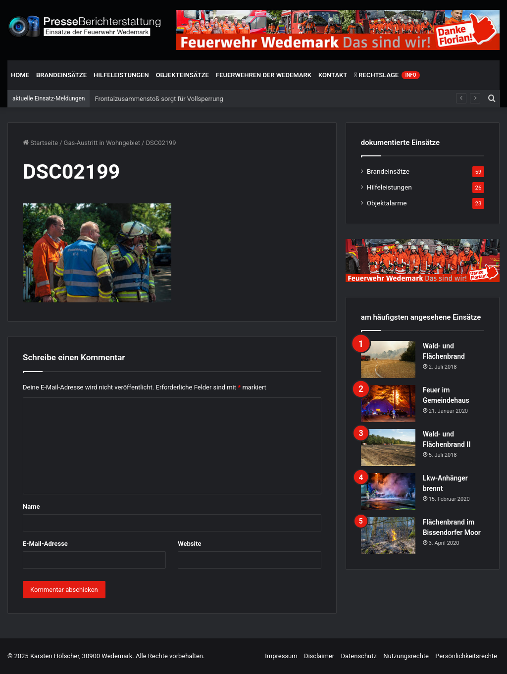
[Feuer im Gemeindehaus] (388, 403)
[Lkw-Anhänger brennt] (388, 491)
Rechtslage (386, 75)
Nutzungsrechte (406, 656)
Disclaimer (319, 656)
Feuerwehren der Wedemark (263, 75)
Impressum (281, 656)
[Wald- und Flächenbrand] (388, 359)
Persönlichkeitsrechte (466, 656)
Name (31, 506)
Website (189, 543)
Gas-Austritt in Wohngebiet (102, 142)
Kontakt (332, 75)
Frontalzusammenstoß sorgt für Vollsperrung (159, 98)
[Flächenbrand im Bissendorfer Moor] (388, 535)
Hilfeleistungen (121, 75)
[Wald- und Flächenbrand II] (388, 447)
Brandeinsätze (61, 75)
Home (20, 75)
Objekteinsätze (182, 75)
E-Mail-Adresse (45, 543)
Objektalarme (387, 203)
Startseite (40, 142)
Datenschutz (358, 656)
